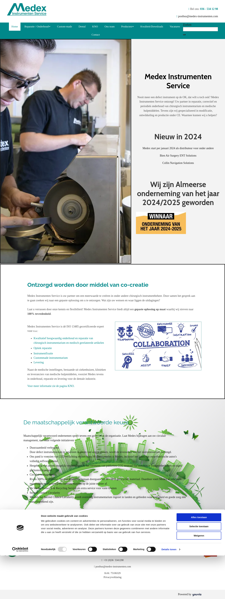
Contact (96, 34)
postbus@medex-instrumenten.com (198, 16)
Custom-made (64, 26)
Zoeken (187, 24)
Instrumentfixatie (43, 353)
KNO (95, 26)
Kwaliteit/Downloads (151, 26)
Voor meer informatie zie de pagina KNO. (51, 386)
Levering (39, 362)
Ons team (110, 26)
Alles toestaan (199, 560)
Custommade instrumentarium (51, 357)
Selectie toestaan (199, 570)
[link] (37, 27)
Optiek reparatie (43, 348)
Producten (126, 26)
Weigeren (199, 579)
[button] (184, 34)
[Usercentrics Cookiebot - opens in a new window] (20, 593)
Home (14, 26)
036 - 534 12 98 (209, 8)
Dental (82, 26)
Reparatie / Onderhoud (37, 26)
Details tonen (168, 592)
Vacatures (175, 26)
